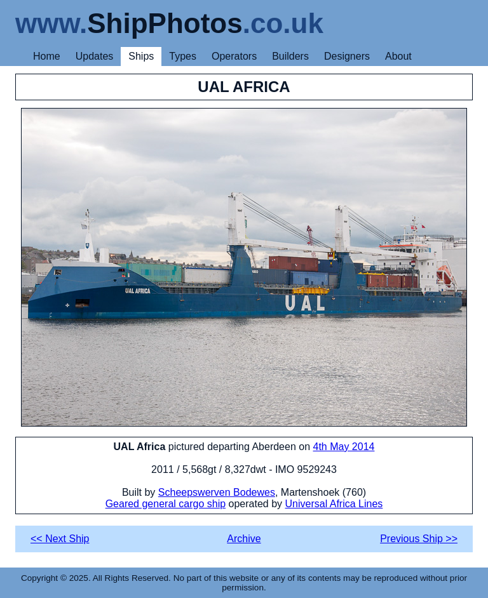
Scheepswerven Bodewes (216, 492)
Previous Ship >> (419, 538)
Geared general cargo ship (165, 503)
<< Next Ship (60, 538)
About (398, 56)
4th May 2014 (344, 446)
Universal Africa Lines (334, 503)
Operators (234, 56)
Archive (244, 538)
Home (46, 56)
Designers (347, 56)
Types (182, 56)
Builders (290, 56)
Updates (95, 56)
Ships (141, 56)
